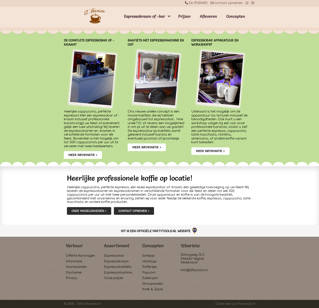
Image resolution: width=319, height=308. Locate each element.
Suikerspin (150, 278)
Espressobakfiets (117, 267)
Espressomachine (118, 272)
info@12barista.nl (194, 270)
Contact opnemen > (133, 211)
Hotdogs (149, 261)
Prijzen (184, 16)
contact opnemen (227, 3)
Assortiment (116, 245)
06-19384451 (196, 3)
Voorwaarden (76, 267)
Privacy (71, 278)
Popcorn (149, 272)
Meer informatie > (82, 155)
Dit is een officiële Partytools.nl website (159, 231)
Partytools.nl (246, 303)
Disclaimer (74, 272)
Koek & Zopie (152, 289)
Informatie (74, 261)
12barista (190, 245)
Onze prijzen (114, 278)
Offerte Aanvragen (80, 255)
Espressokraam (116, 261)
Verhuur (74, 245)
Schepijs (148, 255)
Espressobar (114, 255)
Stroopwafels (152, 283)
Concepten (235, 16)
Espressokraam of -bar (144, 16)
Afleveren (208, 16)
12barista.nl (93, 303)
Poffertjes (149, 267)
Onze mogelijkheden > (89, 211)
